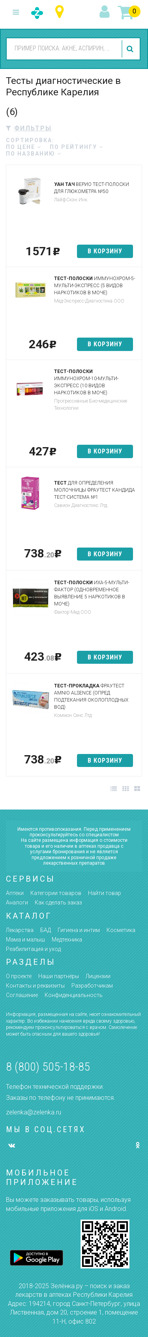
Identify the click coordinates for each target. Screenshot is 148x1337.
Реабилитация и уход (33, 949)
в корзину (105, 251)
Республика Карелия (61, 12)
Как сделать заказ (58, 902)
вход (105, 12)
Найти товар (104, 893)
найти (131, 48)
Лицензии (98, 976)
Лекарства (20, 930)
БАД (45, 930)
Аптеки (15, 893)
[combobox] (63, 48)
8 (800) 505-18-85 (48, 1066)
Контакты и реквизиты (35, 985)
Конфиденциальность (74, 995)
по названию (34, 153)
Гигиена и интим (79, 930)
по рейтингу (76, 147)
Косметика (121, 930)
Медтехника (67, 939)
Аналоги (17, 902)
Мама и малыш (25, 939)
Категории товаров (55, 893)
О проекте (19, 976)
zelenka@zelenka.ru (33, 1112)
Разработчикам (92, 985)
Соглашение (22, 995)
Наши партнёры (58, 976)
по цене (23, 147)
